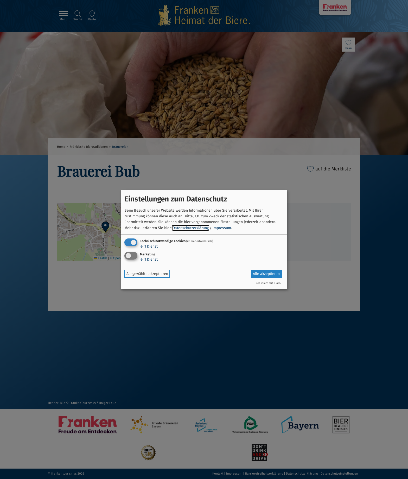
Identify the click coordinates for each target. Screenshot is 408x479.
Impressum (222, 228)
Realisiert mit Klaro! (269, 283)
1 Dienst (149, 246)
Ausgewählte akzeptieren (147, 274)
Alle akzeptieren (266, 274)
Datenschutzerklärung (191, 228)
